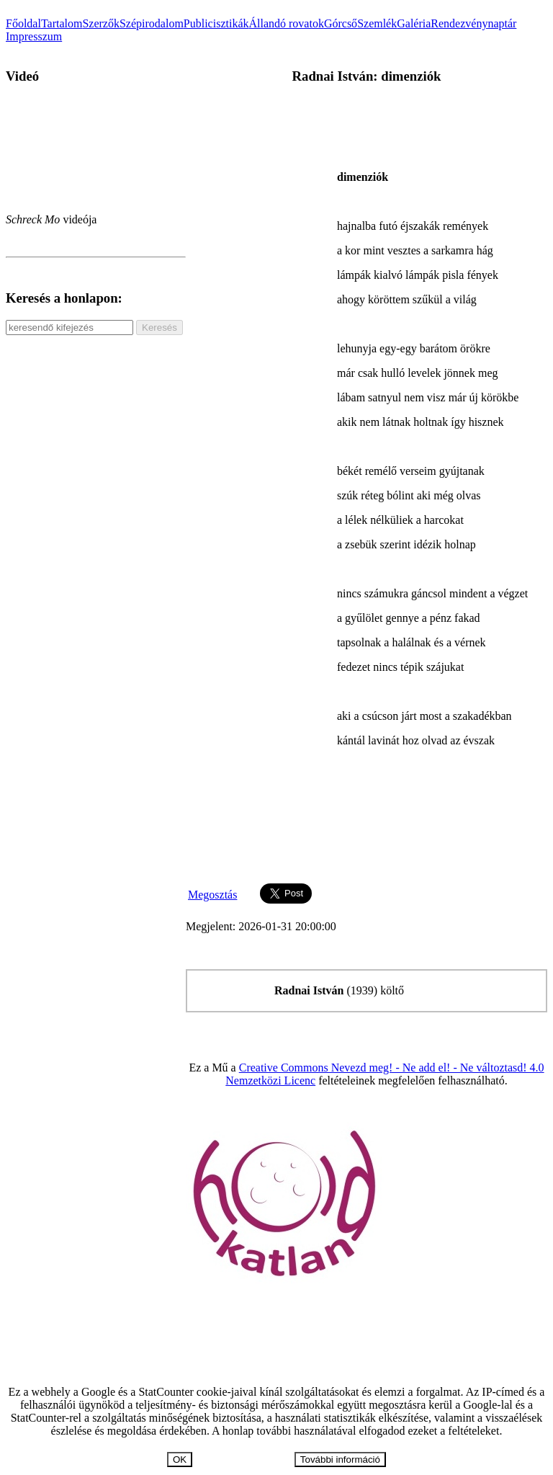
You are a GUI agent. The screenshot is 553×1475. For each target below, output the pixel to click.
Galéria (414, 23)
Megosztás (212, 894)
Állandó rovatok (285, 23)
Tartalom (62, 23)
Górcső (340, 23)
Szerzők (101, 23)
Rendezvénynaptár (473, 23)
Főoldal (23, 23)
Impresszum (34, 36)
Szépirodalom (152, 23)
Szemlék (377, 23)
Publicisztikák (216, 23)
